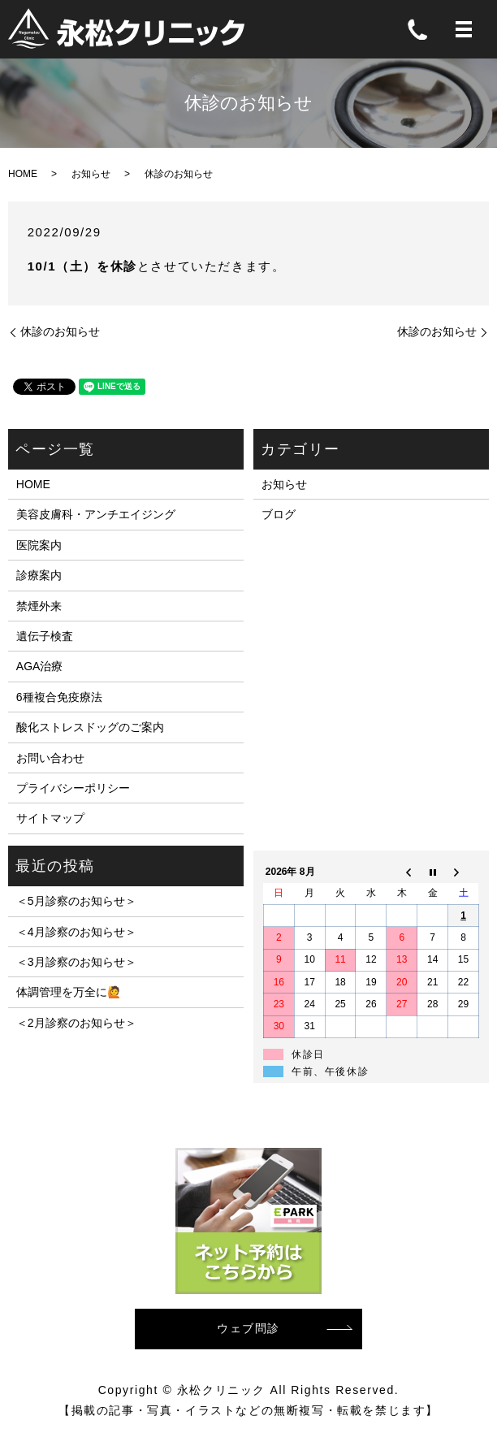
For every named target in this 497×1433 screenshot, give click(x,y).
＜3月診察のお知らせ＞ (76, 961)
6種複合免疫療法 (59, 697)
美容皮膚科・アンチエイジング (95, 514)
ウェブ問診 (248, 1328)
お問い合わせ (50, 757)
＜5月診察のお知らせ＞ (76, 900)
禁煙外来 (39, 606)
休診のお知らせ (60, 331)
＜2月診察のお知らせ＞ (76, 1022)
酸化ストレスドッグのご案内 (90, 727)
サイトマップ (50, 818)
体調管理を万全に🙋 (68, 991)
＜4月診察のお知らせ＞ (76, 931)
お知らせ (90, 174)
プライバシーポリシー (73, 787)
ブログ (278, 514)
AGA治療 (39, 666)
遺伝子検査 (44, 636)
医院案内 (39, 545)
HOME (22, 174)
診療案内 (39, 575)
